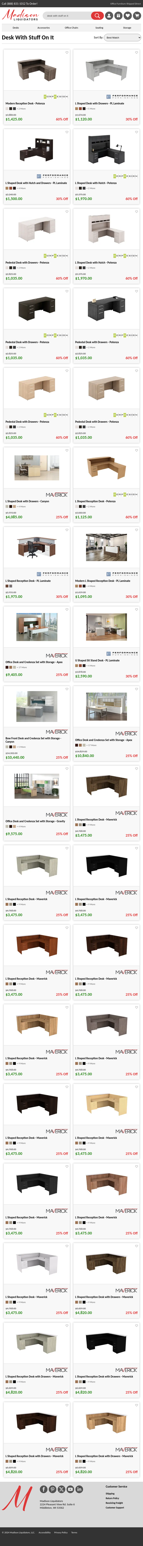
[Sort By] (122, 37)
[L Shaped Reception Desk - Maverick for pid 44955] (37, 1036)
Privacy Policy (61, 1532)
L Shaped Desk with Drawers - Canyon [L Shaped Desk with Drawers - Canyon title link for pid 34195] (27, 501)
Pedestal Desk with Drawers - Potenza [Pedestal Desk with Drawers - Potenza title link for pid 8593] (97, 421)
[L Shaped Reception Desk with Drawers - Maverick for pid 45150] (106, 1274)
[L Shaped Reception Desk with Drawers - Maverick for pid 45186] (106, 1433)
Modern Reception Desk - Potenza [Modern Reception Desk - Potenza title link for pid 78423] (25, 103)
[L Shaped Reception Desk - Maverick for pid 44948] (106, 957)
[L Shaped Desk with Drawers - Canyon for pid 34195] (37, 479)
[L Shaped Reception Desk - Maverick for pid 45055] (37, 1195)
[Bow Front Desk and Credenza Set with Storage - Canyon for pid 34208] (36, 721)
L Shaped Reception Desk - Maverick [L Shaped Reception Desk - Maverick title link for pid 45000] (96, 1058)
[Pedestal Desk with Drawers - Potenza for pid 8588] (36, 401)
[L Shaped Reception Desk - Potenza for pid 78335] (106, 479)
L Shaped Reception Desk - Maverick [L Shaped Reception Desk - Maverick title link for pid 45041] (26, 1138)
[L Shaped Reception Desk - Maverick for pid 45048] (106, 1116)
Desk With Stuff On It (28, 37)
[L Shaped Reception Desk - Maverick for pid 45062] (106, 1195)
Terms (74, 1532)
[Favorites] (128, 19)
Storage (127, 27)
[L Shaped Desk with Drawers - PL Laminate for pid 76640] (106, 81)
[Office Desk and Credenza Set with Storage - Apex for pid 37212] (106, 719)
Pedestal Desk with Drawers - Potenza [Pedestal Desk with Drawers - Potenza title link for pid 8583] (97, 342)
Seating (99, 27)
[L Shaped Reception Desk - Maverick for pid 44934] (106, 877)
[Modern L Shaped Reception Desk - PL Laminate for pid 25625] (106, 560)
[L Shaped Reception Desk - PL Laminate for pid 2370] (36, 558)
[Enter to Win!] (118, 19)
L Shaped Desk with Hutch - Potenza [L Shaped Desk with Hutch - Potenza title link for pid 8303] (96, 183)
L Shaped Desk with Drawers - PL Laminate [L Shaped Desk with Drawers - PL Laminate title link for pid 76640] (99, 103)
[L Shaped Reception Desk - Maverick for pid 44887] (106, 798)
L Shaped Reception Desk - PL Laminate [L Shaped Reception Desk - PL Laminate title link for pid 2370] (28, 581)
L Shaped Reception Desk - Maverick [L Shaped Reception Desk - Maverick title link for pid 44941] (26, 978)
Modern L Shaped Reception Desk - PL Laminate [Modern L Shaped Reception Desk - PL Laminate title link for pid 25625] (102, 581)
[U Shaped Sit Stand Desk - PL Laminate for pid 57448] (106, 639)
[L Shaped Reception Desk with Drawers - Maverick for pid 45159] (37, 1354)
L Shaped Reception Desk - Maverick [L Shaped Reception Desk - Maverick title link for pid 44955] (26, 1058)
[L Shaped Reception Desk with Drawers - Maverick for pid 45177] (37, 1433)
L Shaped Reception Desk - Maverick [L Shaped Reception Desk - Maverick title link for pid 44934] (96, 899)
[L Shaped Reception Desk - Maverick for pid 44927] (37, 877)
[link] (137, 16)
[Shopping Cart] (137, 16)
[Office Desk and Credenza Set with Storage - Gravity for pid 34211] (37, 797)
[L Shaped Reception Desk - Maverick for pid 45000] (106, 1036)
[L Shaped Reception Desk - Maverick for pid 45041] (37, 1116)
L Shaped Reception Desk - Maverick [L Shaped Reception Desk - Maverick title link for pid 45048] (96, 1138)
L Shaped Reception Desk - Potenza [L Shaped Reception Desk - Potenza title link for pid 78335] (95, 501)
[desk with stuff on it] (69, 16)
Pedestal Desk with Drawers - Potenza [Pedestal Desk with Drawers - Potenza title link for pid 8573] (27, 262)
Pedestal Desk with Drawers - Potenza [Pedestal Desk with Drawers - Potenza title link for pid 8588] (27, 421)
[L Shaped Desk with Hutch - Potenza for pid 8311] (106, 245)
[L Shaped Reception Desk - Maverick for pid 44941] (37, 957)
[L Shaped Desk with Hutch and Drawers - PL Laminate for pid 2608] (36, 164)
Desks (16, 27)
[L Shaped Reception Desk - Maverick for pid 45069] (37, 1275)
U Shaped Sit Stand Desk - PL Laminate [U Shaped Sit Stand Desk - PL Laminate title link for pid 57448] (97, 660)
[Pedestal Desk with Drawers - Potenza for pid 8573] (36, 242)
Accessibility (45, 1532)
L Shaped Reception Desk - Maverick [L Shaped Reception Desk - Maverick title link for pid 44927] (26, 899)
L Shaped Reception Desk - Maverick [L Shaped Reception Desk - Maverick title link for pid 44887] (96, 819)
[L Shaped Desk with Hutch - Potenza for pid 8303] (106, 165)
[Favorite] (67, 52)
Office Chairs (71, 27)
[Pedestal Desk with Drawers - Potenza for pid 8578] (36, 322)
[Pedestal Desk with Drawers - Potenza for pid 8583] (106, 322)
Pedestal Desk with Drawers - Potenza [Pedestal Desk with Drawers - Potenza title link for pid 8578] (27, 342)
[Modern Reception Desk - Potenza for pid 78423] (36, 81)
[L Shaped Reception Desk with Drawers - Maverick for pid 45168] (106, 1354)
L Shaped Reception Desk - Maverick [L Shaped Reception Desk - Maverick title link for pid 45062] (96, 1217)
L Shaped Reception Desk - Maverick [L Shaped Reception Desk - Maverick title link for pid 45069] (26, 1297)
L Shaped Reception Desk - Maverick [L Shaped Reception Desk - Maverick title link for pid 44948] (96, 978)
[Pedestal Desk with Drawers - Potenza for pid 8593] (106, 401)
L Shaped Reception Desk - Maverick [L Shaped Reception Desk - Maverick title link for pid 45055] (26, 1217)
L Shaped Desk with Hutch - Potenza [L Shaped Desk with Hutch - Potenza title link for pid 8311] (96, 262)
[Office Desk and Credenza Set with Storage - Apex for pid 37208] (36, 640)
